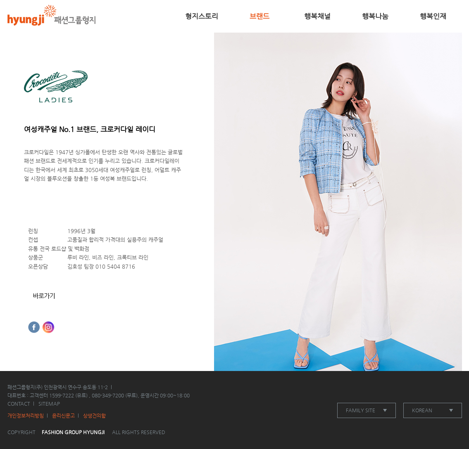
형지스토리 (201, 16)
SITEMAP (49, 403)
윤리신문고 (63, 415)
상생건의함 (94, 415)
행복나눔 (375, 16)
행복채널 (317, 16)
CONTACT (18, 403)
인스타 (48, 327)
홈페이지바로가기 (44, 296)
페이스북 (34, 327)
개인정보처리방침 (25, 415)
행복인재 (433, 16)
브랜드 (259, 16)
